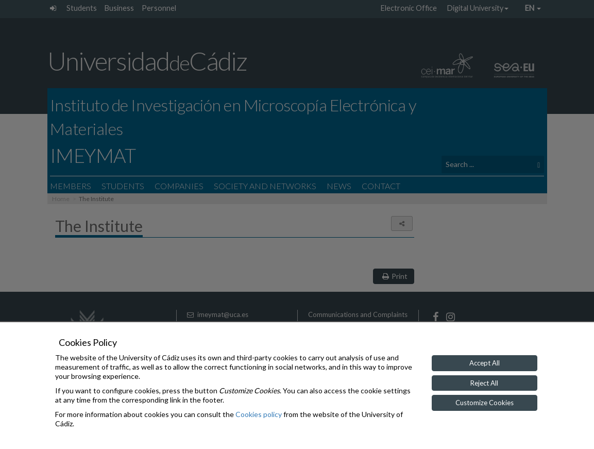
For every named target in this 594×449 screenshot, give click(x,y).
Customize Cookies (484, 402)
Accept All (484, 363)
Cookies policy (258, 414)
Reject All (484, 383)
